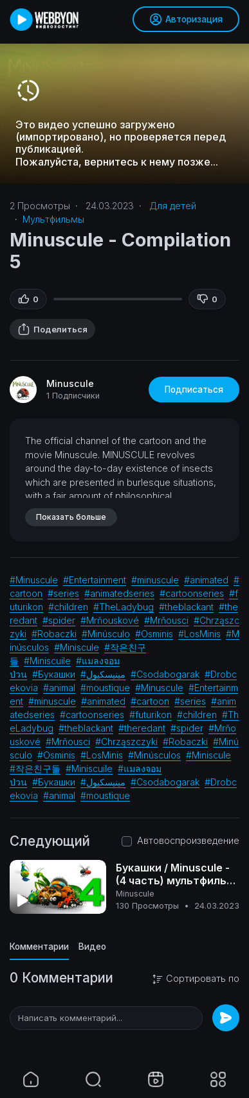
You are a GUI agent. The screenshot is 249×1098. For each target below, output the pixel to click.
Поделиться (52, 329)
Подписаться (194, 389)
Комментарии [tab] (39, 946)
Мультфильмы (53, 219)
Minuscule (70, 383)
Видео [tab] (92, 946)
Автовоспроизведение (188, 840)
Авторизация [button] (186, 19)
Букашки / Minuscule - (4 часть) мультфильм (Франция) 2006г (175, 880)
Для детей (172, 205)
